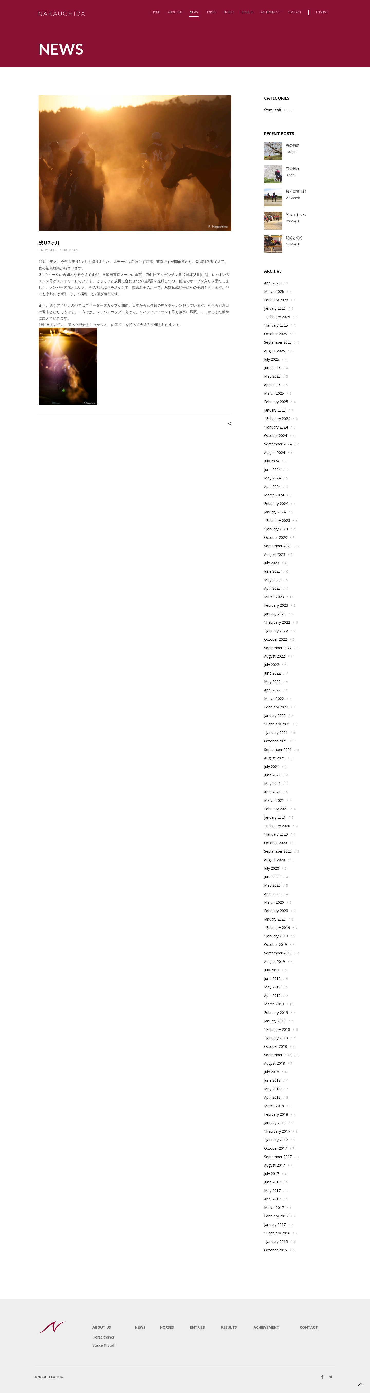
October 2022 (275, 639)
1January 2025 (276, 325)
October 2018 (275, 1046)
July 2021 (271, 766)
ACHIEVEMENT (266, 1327)
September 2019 (278, 953)
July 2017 (271, 1173)
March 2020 (274, 902)
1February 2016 (277, 1233)
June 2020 (272, 876)
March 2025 (274, 393)
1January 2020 (276, 834)
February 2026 (276, 299)
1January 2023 (276, 528)
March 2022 (274, 698)
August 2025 (274, 350)
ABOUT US (101, 1327)
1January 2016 (276, 1241)
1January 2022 (276, 630)
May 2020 (272, 885)
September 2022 (278, 647)
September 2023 (278, 545)
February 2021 (276, 808)
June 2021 (272, 774)
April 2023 (272, 588)
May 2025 (272, 376)
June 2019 (272, 978)
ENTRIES (197, 1327)
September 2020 (278, 851)
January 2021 (275, 817)
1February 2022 (277, 622)
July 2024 (271, 461)
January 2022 (275, 715)
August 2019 (274, 961)
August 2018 (274, 1063)
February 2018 (276, 1114)
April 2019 (272, 995)
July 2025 (271, 359)
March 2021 (274, 800)
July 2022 (271, 664)
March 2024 (274, 495)
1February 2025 (277, 316)
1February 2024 (277, 418)
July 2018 (271, 1071)
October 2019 (275, 944)
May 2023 (272, 579)
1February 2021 (277, 724)
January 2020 (275, 919)
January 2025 (275, 410)
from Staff (71, 250)
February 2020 (276, 910)
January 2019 (275, 1020)
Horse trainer (103, 1337)
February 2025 (276, 401)
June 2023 (272, 571)
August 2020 (274, 859)
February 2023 (276, 605)
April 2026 (272, 282)
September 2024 (278, 444)
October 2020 (275, 842)
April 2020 (272, 893)
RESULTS (229, 1327)
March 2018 (274, 1105)
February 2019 (276, 1012)
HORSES (167, 1327)
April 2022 (272, 690)
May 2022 (272, 681)
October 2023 (275, 537)
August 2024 (274, 452)
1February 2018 (277, 1029)
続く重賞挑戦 (296, 191)
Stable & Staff (103, 1345)
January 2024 (275, 511)
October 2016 (275, 1250)
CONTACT (309, 1327)
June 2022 (272, 673)
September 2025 (278, 342)
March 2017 (274, 1207)
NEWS (140, 1327)
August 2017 (274, 1165)
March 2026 (274, 291)
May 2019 (272, 987)
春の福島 (292, 145)
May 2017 (272, 1190)
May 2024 (272, 478)
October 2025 (275, 333)
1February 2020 (277, 825)
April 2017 (272, 1199)
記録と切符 (294, 237)
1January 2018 (276, 1037)
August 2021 (274, 757)
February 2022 (276, 707)
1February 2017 (277, 1131)
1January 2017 (276, 1139)
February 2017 (276, 1216)
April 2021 (272, 791)
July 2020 (271, 868)
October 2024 (275, 435)
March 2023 (274, 596)
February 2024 (276, 503)
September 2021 (278, 749)
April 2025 (272, 384)
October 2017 (275, 1148)
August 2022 (274, 656)
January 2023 (275, 613)
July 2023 (271, 562)
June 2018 (272, 1080)
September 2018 (278, 1054)
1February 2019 (277, 927)
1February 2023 (277, 520)
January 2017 (275, 1224)
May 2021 (272, 783)
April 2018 (272, 1097)
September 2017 (278, 1156)
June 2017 (272, 1182)
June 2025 (272, 367)
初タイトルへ (296, 214)
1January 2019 (276, 936)
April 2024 (272, 486)
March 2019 (274, 1003)
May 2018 (272, 1088)
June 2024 (272, 469)
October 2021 (275, 741)
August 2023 (274, 554)
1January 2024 (276, 427)
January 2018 (275, 1122)
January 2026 (275, 308)
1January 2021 (276, 732)
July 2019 (271, 970)
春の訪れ (292, 168)
